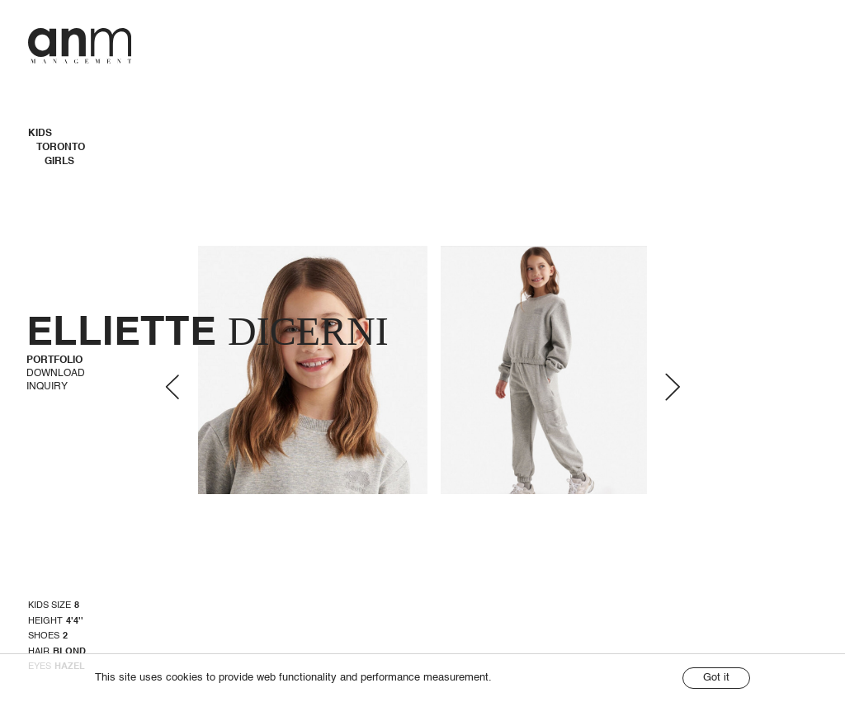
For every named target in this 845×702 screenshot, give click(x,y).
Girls (59, 162)
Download (55, 374)
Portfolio (54, 360)
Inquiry (47, 387)
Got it (716, 677)
